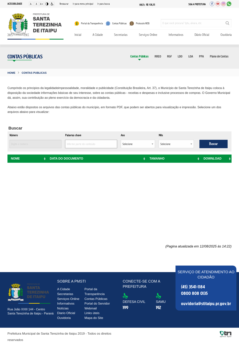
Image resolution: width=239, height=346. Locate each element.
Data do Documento (66, 158)
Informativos (176, 35)
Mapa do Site (93, 318)
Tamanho (156, 158)
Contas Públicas (139, 56)
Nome (15, 158)
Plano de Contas (219, 56)
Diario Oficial (66, 313)
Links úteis (91, 313)
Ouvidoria (226, 35)
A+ (41, 4)
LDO (180, 56)
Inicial (78, 35)
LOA (190, 56)
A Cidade (98, 35)
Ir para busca (103, 3)
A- (31, 4)
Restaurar (64, 3)
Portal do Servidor (97, 303)
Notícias (63, 308)
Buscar (213, 144)
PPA (201, 56)
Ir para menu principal (83, 3)
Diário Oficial (202, 35)
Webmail (90, 308)
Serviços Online (148, 35)
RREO (158, 56)
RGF (169, 56)
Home (11, 72)
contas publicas (34, 72)
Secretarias (121, 35)
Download (212, 158)
